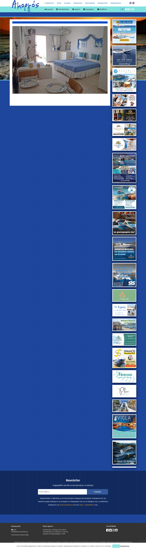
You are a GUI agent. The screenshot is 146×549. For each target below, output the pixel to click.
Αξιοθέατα (103, 9)
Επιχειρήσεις (89, 9)
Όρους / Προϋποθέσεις (86, 505)
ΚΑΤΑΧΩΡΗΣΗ (116, 3)
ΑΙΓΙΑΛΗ (67, 3)
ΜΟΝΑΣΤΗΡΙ (102, 3)
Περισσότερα (124, 546)
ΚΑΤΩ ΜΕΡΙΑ (90, 3)
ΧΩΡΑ (59, 3)
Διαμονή (50, 9)
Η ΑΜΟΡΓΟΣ (49, 3)
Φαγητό (77, 9)
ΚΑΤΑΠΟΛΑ (78, 3)
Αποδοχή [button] (116, 546)
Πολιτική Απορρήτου (66, 505)
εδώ (27, 535)
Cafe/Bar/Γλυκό (63, 9)
